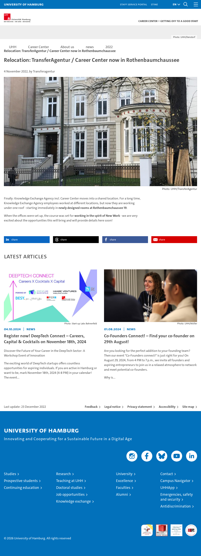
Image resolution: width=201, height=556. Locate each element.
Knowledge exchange (73, 501)
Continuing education (21, 487)
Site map (188, 407)
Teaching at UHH (69, 480)
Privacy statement (139, 407)
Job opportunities (70, 494)
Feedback (91, 407)
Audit (159, 526)
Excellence (124, 480)
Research (63, 473)
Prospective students (21, 480)
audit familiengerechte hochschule (147, 530)
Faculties (123, 487)
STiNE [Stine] (154, 4)
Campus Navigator (175, 480)
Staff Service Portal (133, 4)
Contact (166, 473)
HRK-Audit (174, 528)
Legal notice (112, 407)
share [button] (14, 239)
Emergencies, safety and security (176, 497)
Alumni (122, 494)
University (124, 473)
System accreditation (191, 528)
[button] (175, 4)
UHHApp (167, 487)
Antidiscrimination (175, 506)
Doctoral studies (69, 487)
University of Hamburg (24, 4)
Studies (10, 473)
